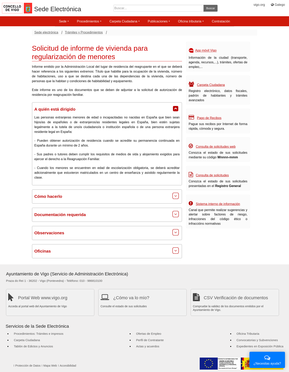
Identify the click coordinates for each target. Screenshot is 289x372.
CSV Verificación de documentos (236, 297)
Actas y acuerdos (147, 346)
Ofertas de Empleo (148, 333)
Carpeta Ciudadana (124, 21)
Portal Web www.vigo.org (42, 297)
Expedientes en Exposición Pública (260, 346)
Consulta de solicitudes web (215, 146)
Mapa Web (50, 365)
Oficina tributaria (191, 21)
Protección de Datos (28, 365)
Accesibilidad (68, 365)
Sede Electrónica (57, 9)
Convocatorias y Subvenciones (257, 340)
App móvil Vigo (206, 50)
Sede (64, 21)
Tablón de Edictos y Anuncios (33, 346)
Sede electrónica (46, 32)
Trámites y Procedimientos (84, 32)
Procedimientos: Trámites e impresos (38, 333)
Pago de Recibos (209, 118)
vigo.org (259, 4)
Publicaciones (159, 21)
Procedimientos (89, 21)
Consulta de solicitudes (212, 175)
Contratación (221, 21)
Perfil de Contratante (150, 340)
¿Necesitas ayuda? (267, 359)
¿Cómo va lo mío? (131, 297)
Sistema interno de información (218, 204)
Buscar (210, 8)
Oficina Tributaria (248, 333)
